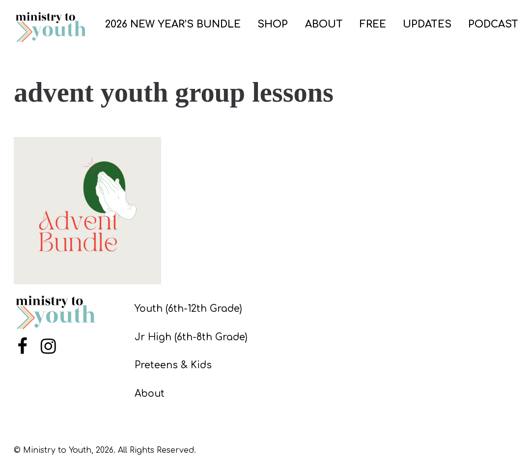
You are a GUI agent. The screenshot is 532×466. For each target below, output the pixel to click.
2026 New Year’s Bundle (173, 24)
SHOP (272, 24)
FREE (373, 24)
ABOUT (324, 24)
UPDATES (427, 24)
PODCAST (493, 24)
